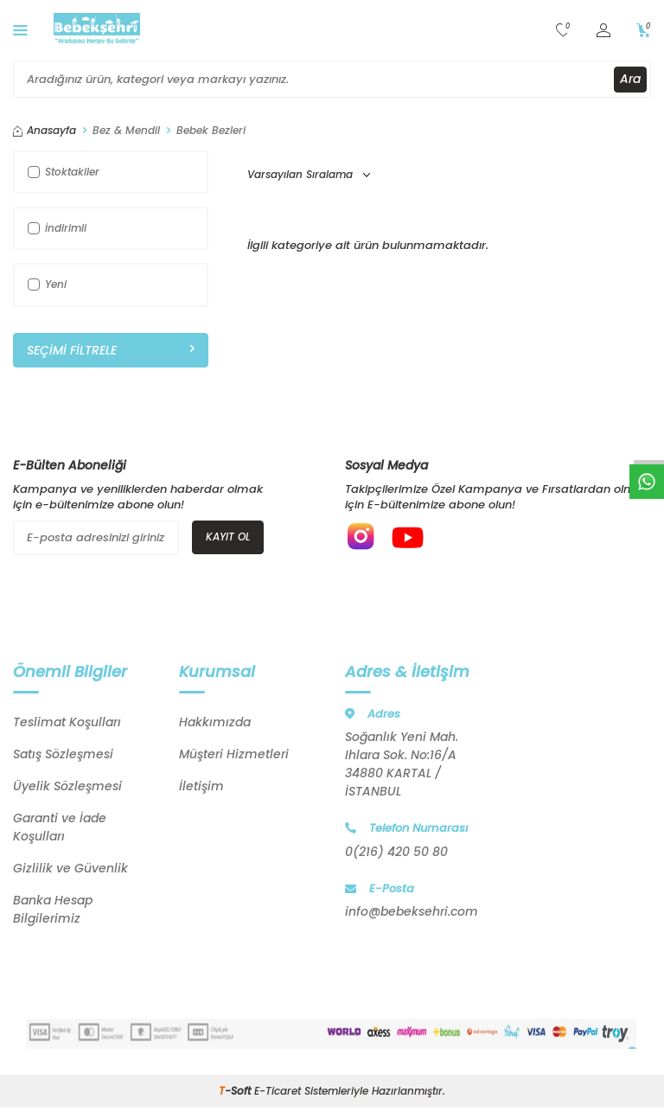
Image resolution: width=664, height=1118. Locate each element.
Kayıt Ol (228, 536)
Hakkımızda (215, 723)
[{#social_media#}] (362, 538)
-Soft (236, 1092)
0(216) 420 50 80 (396, 852)
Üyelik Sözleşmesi (67, 787)
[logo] (97, 30)
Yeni (47, 284)
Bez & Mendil (126, 130)
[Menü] (20, 30)
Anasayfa (44, 130)
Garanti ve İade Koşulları (59, 828)
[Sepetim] (643, 30)
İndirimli (57, 227)
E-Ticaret (277, 1092)
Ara (630, 78)
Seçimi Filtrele (111, 350)
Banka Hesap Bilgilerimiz (53, 911)
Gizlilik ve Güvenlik (70, 869)
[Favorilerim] (563, 30)
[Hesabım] (603, 30)
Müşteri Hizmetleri (234, 755)
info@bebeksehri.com (411, 913)
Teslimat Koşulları (67, 723)
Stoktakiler (63, 171)
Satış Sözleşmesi (63, 755)
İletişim (201, 787)
